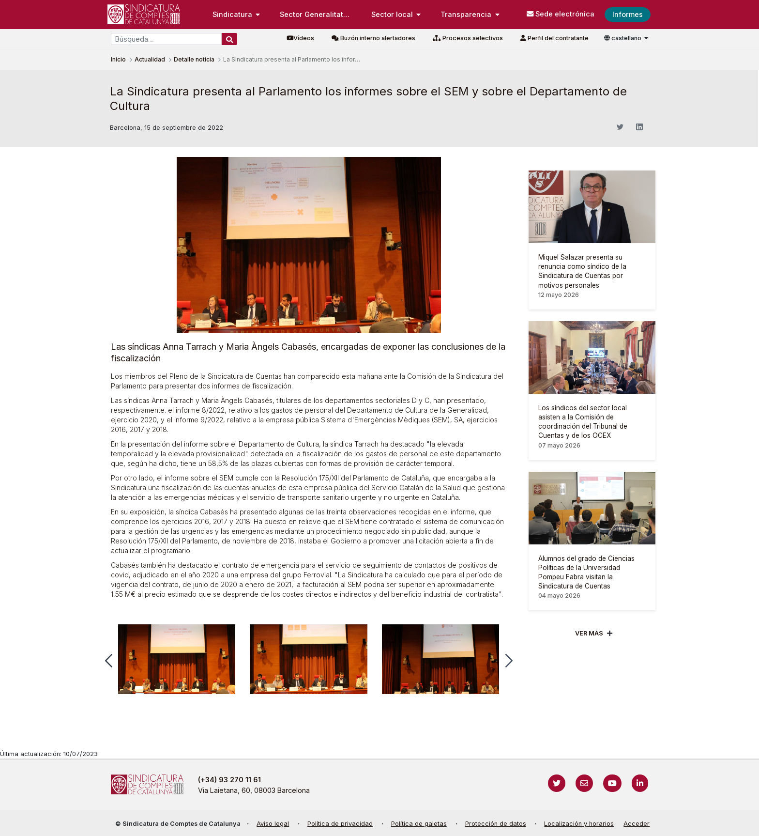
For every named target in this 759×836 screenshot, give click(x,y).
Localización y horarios (579, 823)
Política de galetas (419, 823)
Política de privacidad (340, 823)
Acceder (636, 823)
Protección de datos (495, 823)
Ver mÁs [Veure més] (589, 633)
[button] (109, 660)
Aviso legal (273, 823)
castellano (623, 38)
